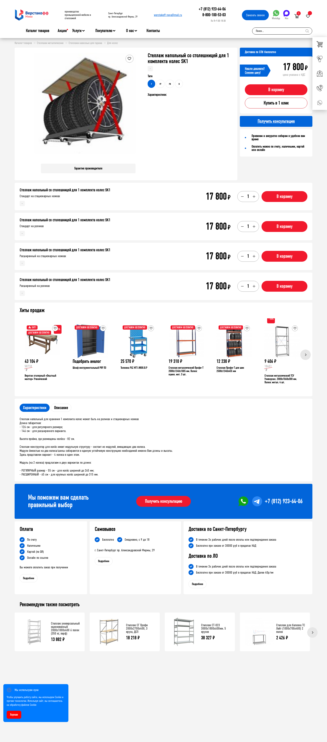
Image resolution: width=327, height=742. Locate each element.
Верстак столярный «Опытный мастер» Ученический (40, 377)
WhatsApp (276, 15)
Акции (62, 30)
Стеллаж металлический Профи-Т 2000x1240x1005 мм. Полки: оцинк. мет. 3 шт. (186, 371)
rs (170, 84)
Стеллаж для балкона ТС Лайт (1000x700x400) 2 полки (290, 628)
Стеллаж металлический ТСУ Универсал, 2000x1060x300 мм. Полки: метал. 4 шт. (280, 379)
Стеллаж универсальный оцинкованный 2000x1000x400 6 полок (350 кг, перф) (65, 628)
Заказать (255, 15)
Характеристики (34, 407)
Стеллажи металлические (50, 43)
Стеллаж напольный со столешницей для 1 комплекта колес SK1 (65, 190)
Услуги (77, 31)
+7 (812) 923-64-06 (212, 9)
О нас (130, 31)
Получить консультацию (163, 501)
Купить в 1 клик (276, 103)
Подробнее (28, 578)
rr (160, 84)
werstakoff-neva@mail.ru (168, 15)
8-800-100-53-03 (214, 14)
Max (286, 15)
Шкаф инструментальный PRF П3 (89, 368)
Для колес (112, 43)
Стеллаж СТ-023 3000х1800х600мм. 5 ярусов (213, 628)
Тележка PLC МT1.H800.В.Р (134, 368)
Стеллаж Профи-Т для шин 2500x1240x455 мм (230, 369)
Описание (61, 407)
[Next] (305, 355)
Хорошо (14, 714)
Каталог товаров (37, 31)
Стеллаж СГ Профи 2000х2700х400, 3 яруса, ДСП (137, 628)
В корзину (276, 89)
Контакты (153, 30)
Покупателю (103, 31)
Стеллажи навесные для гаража (85, 43)
